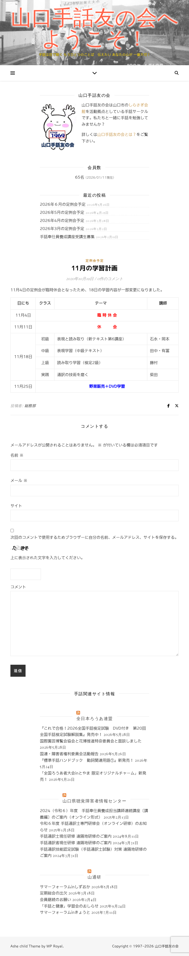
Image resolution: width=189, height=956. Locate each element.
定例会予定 (95, 260)
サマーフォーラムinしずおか (65, 887)
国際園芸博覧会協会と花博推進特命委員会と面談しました (91, 741)
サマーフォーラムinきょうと (65, 912)
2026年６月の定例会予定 (63, 204)
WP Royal (54, 946)
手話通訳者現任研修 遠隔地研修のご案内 (76, 843)
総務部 (30, 406)
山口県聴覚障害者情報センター (94, 800)
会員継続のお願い (55, 899)
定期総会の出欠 (53, 893)
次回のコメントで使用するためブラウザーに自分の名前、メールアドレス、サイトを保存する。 (94, 537)
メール (18, 480)
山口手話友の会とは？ (116, 134)
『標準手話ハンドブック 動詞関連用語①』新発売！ (87, 760)
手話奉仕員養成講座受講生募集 (67, 237)
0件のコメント (110, 278)
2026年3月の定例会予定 (62, 229)
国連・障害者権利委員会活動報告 (69, 754)
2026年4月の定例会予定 (62, 220)
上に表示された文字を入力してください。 (47, 558)
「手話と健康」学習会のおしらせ (69, 906)
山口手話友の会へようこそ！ (95, 28)
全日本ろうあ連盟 (94, 718)
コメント (18, 587)
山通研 (94, 877)
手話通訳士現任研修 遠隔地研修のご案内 (76, 836)
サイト (16, 506)
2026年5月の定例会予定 (62, 212)
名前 (16, 455)
